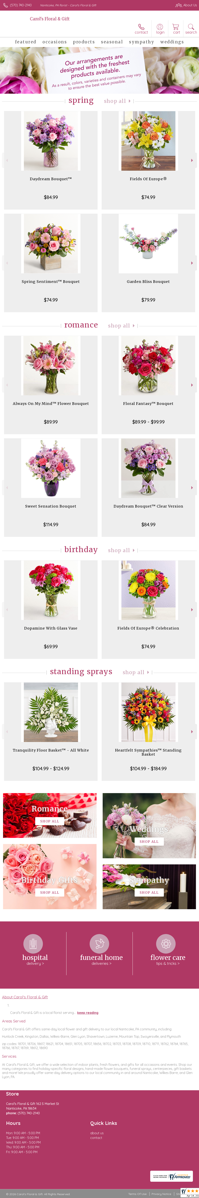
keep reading (87, 1013)
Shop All (115, 101)
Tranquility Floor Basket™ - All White (51, 750)
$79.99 (148, 300)
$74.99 (148, 197)
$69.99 (51, 646)
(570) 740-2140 (21, 5)
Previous (6, 160)
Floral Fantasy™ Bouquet (148, 403)
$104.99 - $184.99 (148, 768)
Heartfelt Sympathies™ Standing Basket (148, 752)
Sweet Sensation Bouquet (50, 506)
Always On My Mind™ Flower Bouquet (51, 403)
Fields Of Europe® (148, 179)
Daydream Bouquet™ (51, 179)
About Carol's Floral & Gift (25, 997)
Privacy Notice (161, 1194)
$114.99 (50, 524)
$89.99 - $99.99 (148, 422)
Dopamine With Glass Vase (50, 628)
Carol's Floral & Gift (50, 18)
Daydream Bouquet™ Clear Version (148, 506)
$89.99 (51, 422)
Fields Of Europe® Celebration (148, 628)
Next (192, 160)
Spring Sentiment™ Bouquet (51, 281)
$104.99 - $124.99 (51, 768)
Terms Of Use (137, 1194)
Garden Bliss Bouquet (148, 281)
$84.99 (51, 197)
